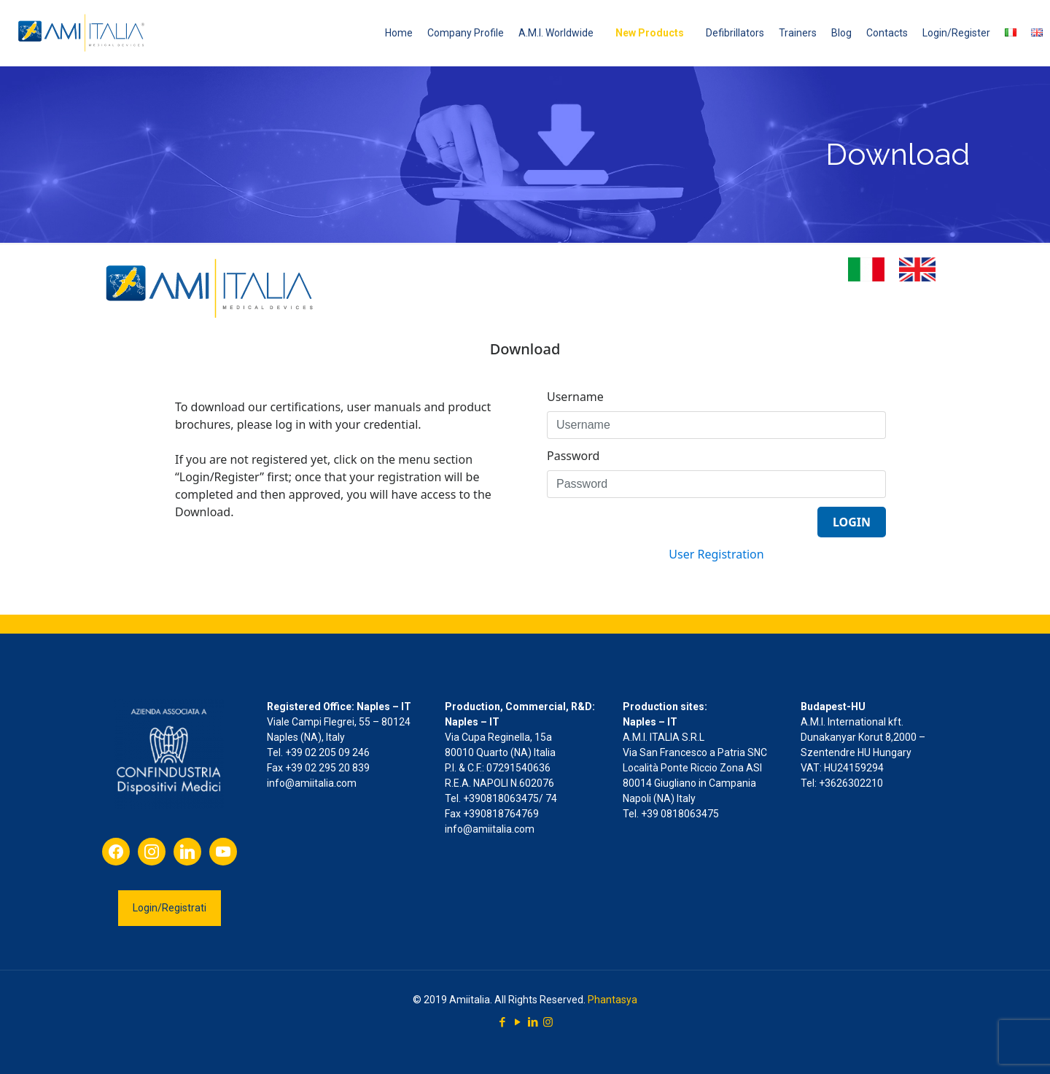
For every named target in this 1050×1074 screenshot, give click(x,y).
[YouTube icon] (517, 1022)
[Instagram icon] (547, 1022)
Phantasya (612, 999)
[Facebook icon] (502, 1022)
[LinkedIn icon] (532, 1022)
